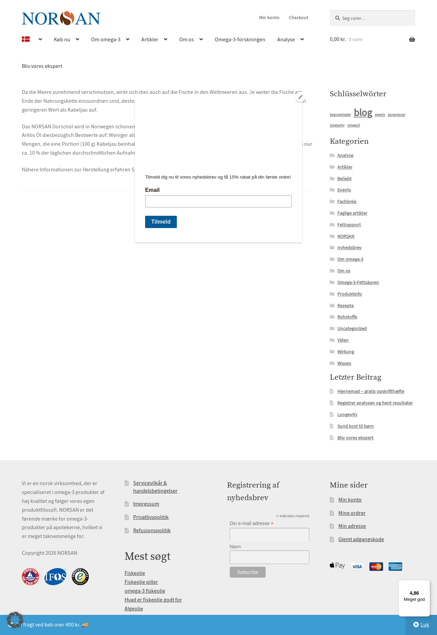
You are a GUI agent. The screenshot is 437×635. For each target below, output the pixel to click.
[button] (15, 620)
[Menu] (426, 584)
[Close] (300, 97)
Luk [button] (425, 624)
